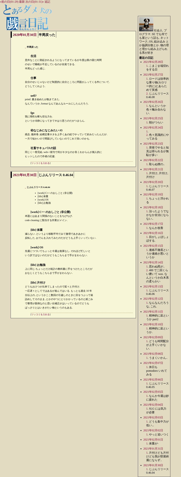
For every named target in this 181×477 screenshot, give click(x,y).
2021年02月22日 (153, 160)
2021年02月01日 (153, 439)
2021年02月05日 (153, 391)
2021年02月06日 (153, 379)
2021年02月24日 (153, 127)
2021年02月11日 (153, 311)
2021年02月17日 (153, 223)
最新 (22, 1)
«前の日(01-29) (9, 1)
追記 (47, 1)
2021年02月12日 (153, 298)
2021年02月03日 (153, 417)
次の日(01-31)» (34, 1)
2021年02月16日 (153, 233)
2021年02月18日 (153, 207)
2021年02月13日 (153, 286)
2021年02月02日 (153, 430)
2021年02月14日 (153, 262)
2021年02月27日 (153, 74)
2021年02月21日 (153, 169)
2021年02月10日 (153, 324)
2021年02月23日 (153, 143)
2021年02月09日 (153, 337)
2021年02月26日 (153, 101)
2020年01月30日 (25, 35)
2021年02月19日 (153, 194)
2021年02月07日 (153, 362)
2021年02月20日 (153, 182)
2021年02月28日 (153, 61)
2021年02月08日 (153, 353)
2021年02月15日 (153, 245)
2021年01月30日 (25, 175)
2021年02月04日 (153, 404)
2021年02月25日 (153, 118)
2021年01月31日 (153, 448)
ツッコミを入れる (40, 163)
